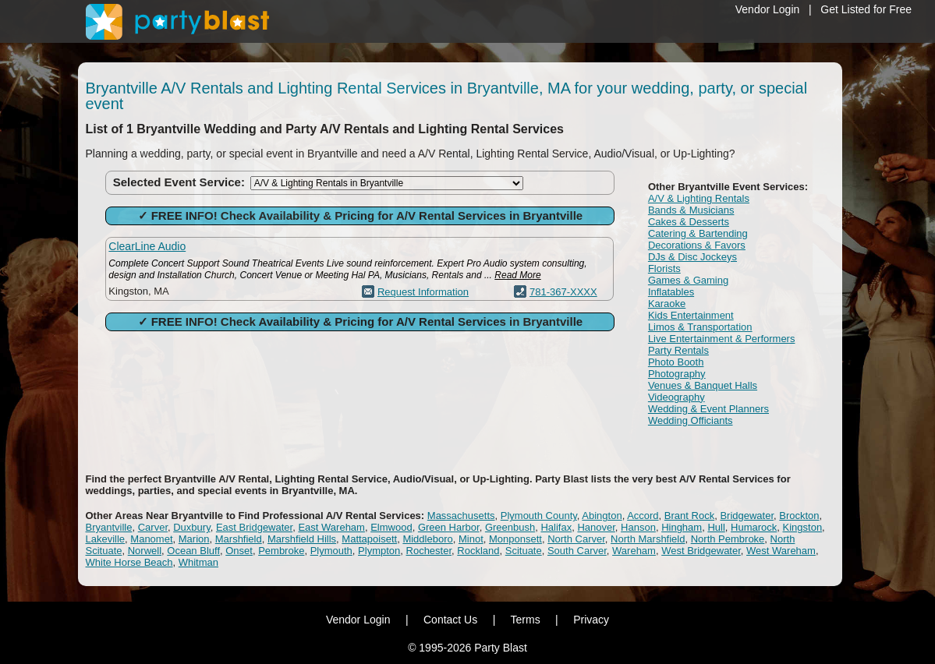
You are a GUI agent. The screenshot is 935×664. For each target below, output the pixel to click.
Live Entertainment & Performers (721, 338)
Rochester (429, 550)
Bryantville (109, 527)
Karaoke (666, 303)
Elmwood (391, 527)
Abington (602, 515)
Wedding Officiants (690, 420)
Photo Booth (676, 362)
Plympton (379, 550)
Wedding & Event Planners (708, 409)
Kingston (803, 527)
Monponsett (515, 539)
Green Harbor (449, 527)
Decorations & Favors (697, 245)
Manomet (151, 539)
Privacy (591, 619)
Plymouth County (539, 515)
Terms (525, 619)
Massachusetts (461, 515)
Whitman (198, 562)
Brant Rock (689, 515)
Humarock (754, 527)
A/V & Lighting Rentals (698, 198)
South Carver (577, 550)
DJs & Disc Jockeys (692, 257)
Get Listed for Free (866, 9)
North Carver (576, 539)
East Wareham (331, 527)
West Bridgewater (701, 550)
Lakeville (106, 539)
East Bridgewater (254, 527)
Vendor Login (767, 9)
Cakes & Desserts (688, 222)
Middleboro (427, 539)
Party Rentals (678, 350)
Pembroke (281, 550)
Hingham (681, 527)
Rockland (478, 550)
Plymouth (331, 550)
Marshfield (238, 539)
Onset (239, 550)
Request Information (423, 292)
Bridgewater (747, 515)
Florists (664, 268)
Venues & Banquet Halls (702, 385)
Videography (676, 397)
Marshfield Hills (301, 539)
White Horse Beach (129, 562)
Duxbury (191, 527)
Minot (471, 539)
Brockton (799, 515)
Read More (517, 275)
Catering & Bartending (698, 233)
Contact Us (450, 619)
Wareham (634, 550)
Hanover (595, 527)
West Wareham (781, 550)
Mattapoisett (369, 539)
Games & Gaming (688, 280)
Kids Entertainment (691, 315)
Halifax (556, 527)
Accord (642, 515)
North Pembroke (728, 539)
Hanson (638, 527)
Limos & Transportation (700, 327)
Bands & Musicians (691, 210)
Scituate (523, 550)
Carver (153, 527)
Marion (194, 539)
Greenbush (510, 527)
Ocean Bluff (193, 550)
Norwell (144, 550)
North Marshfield (648, 539)
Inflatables (671, 292)
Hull (715, 527)
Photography (677, 374)
